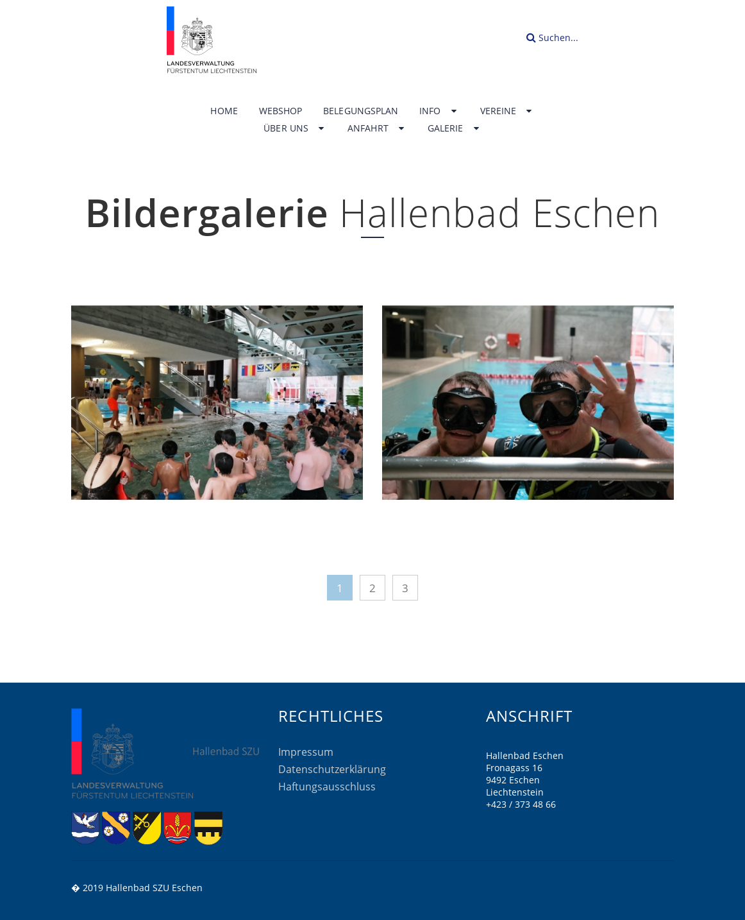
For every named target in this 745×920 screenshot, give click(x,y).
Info (439, 110)
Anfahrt (376, 128)
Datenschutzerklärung (332, 769)
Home (223, 110)
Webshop (281, 110)
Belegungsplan (360, 110)
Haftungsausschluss (327, 786)
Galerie (454, 128)
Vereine (507, 110)
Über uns (295, 128)
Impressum (305, 752)
